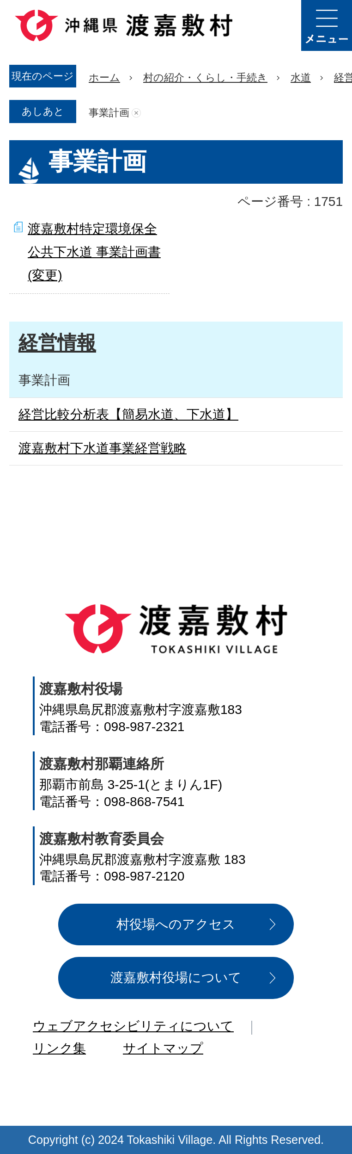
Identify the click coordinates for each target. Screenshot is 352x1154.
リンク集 (59, 1048)
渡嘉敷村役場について (176, 977)
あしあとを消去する (136, 113)
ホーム (104, 77)
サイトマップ (163, 1048)
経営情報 (57, 343)
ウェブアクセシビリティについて (133, 1026)
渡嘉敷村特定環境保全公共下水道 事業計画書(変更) (94, 252)
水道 (301, 77)
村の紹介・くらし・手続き (205, 77)
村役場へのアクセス (176, 924)
